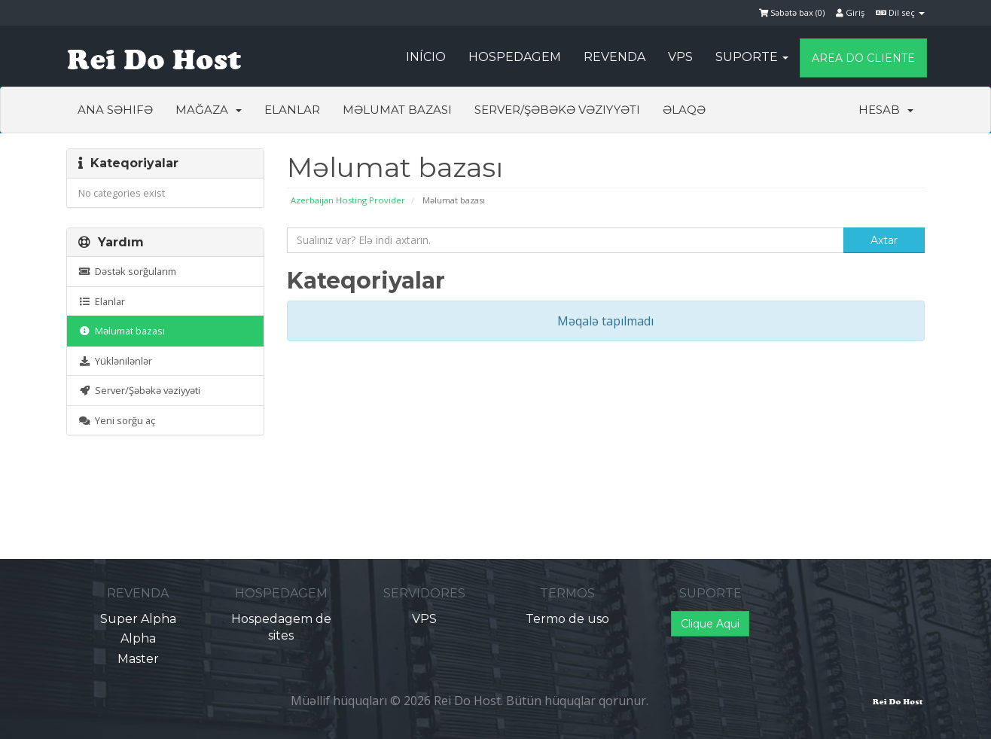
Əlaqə (684, 109)
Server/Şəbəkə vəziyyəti (557, 109)
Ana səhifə (115, 109)
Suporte (751, 57)
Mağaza (208, 109)
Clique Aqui (710, 624)
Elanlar (292, 109)
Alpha (138, 638)
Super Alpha (138, 619)
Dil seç (900, 12)
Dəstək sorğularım (127, 271)
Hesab (885, 109)
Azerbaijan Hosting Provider (348, 200)
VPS (680, 57)
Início (426, 57)
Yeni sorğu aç (116, 420)
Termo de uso (567, 619)
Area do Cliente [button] (863, 58)
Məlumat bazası (397, 109)
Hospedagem (514, 57)
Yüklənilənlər (115, 361)
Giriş (850, 12)
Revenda (614, 57)
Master (138, 659)
